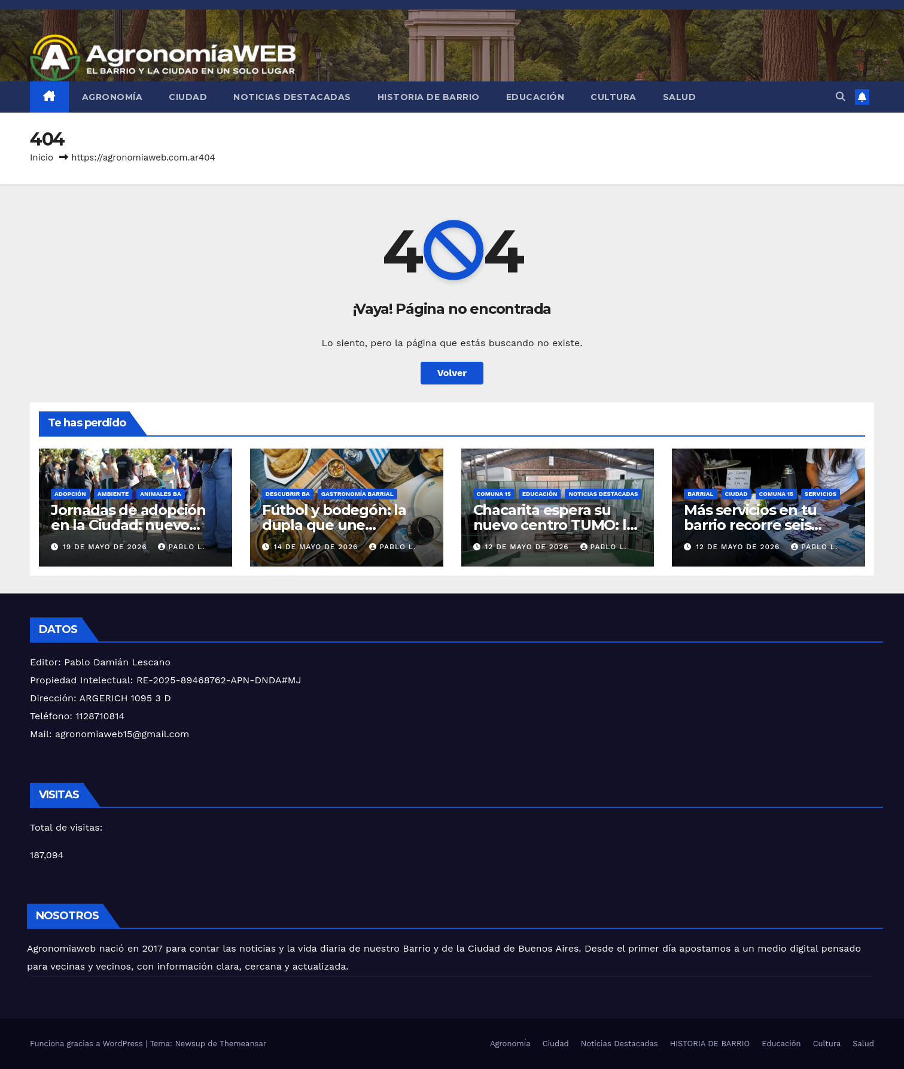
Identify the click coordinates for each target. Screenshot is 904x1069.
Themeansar (243, 1043)
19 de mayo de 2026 (106, 547)
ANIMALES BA (160, 493)
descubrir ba (288, 493)
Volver (452, 372)
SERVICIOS (820, 493)
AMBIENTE (113, 493)
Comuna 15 (494, 493)
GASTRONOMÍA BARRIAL (357, 493)
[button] (840, 96)
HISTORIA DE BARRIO (429, 97)
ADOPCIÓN (70, 493)
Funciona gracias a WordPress (87, 1043)
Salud (679, 97)
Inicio (41, 157)
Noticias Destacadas (292, 97)
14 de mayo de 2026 (317, 547)
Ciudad (188, 97)
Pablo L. (181, 547)
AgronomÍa (112, 97)
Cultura (614, 97)
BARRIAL (700, 493)
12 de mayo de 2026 (528, 547)
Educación (535, 97)
